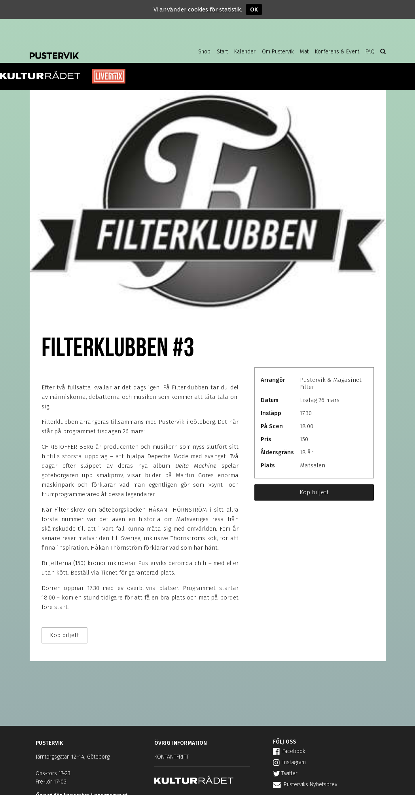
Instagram (289, 762)
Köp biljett (314, 492)
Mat (304, 51)
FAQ (370, 51)
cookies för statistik (214, 9)
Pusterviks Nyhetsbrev (305, 784)
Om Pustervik (278, 51)
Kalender (245, 51)
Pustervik (93, 49)
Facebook (289, 751)
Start (222, 51)
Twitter (285, 773)
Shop (204, 51)
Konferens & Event (337, 51)
